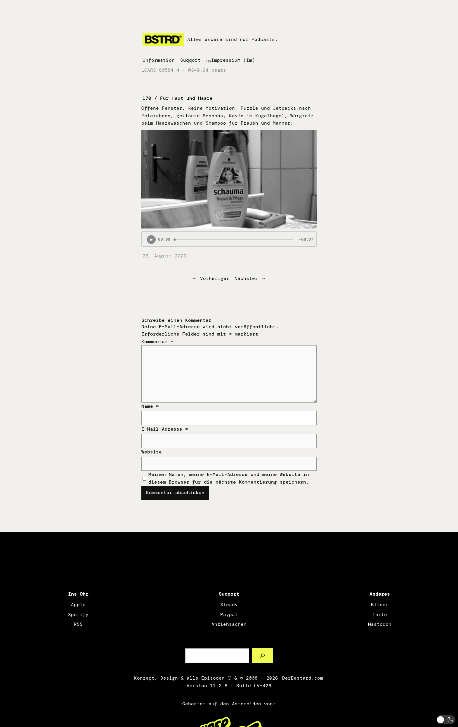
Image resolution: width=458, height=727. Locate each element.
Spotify (78, 614)
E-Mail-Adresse (164, 429)
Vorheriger (214, 278)
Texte (379, 614)
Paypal (229, 614)
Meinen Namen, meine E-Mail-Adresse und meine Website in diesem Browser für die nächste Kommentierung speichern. (228, 478)
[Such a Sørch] (262, 655)
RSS (78, 624)
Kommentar (157, 341)
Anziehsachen (229, 624)
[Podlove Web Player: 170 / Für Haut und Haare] (229, 239)
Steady (229, 604)
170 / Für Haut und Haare (178, 98)
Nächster (246, 278)
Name (150, 406)
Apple (78, 604)
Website (151, 452)
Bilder (379, 604)
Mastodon (379, 624)
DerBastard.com (302, 678)
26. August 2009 (164, 256)
